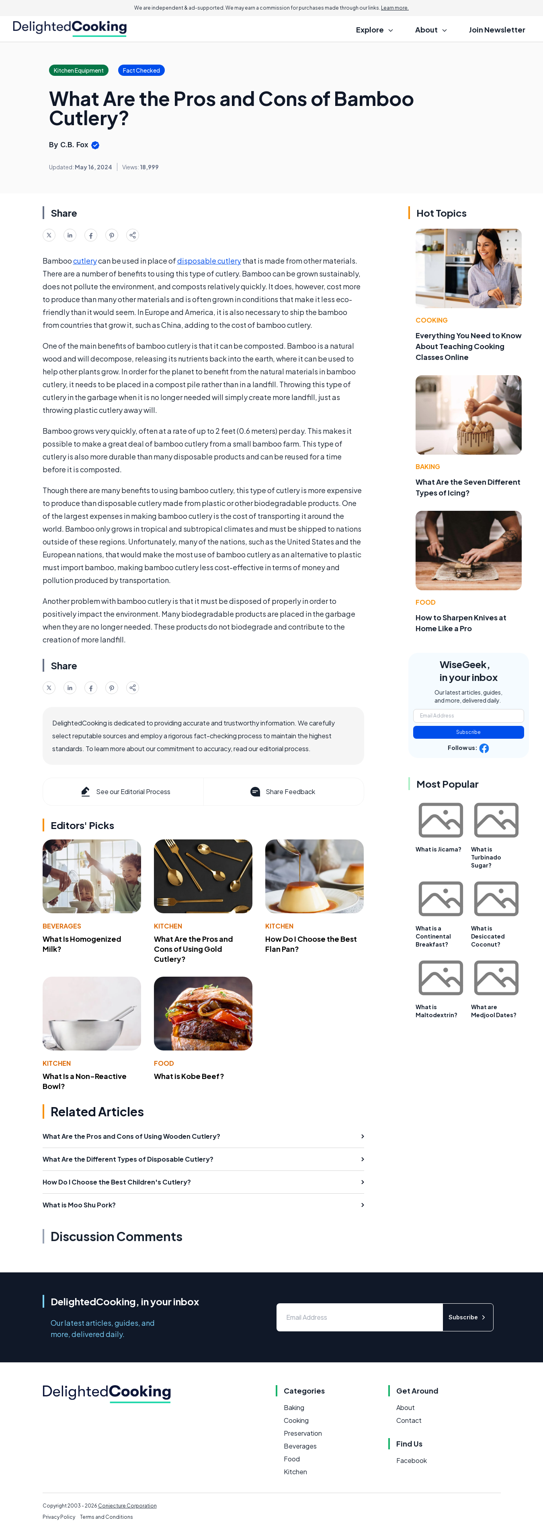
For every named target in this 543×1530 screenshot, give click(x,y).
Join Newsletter (497, 29)
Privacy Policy (59, 1517)
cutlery (85, 260)
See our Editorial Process (124, 791)
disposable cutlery (209, 260)
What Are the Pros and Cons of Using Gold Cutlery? (193, 948)
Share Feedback (282, 791)
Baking (428, 466)
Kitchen (168, 926)
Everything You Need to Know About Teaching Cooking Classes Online (469, 346)
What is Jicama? (438, 849)
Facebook (411, 1460)
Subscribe (468, 732)
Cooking (432, 320)
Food (164, 1063)
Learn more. (395, 8)
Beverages (62, 926)
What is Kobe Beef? (189, 1076)
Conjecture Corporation (127, 1506)
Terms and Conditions (106, 1517)
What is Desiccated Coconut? (488, 936)
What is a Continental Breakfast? (433, 936)
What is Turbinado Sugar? (486, 857)
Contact (409, 1420)
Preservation (303, 1433)
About (405, 1407)
